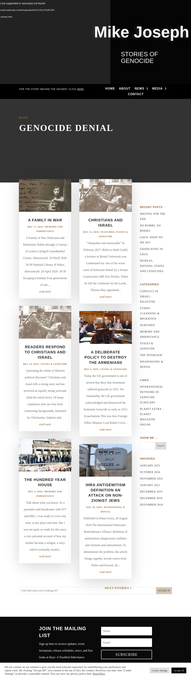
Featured (107, 242)
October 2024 (150, 472)
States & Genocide (54, 374)
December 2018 (151, 498)
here (80, 89)
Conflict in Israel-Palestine (149, 296)
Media (157, 88)
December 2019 (151, 491)
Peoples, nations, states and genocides (152, 266)
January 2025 (150, 465)
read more (45, 301)
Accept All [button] (179, 670)
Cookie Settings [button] (159, 670)
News (139, 88)
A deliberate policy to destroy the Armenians (105, 367)
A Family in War (45, 230)
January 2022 (150, 485)
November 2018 (151, 504)
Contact (136, 94)
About (125, 88)
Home (110, 88)
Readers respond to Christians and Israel (45, 362)
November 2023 (151, 478)
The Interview (151, 355)
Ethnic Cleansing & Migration (150, 313)
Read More (99, 673)
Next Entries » (118, 598)
